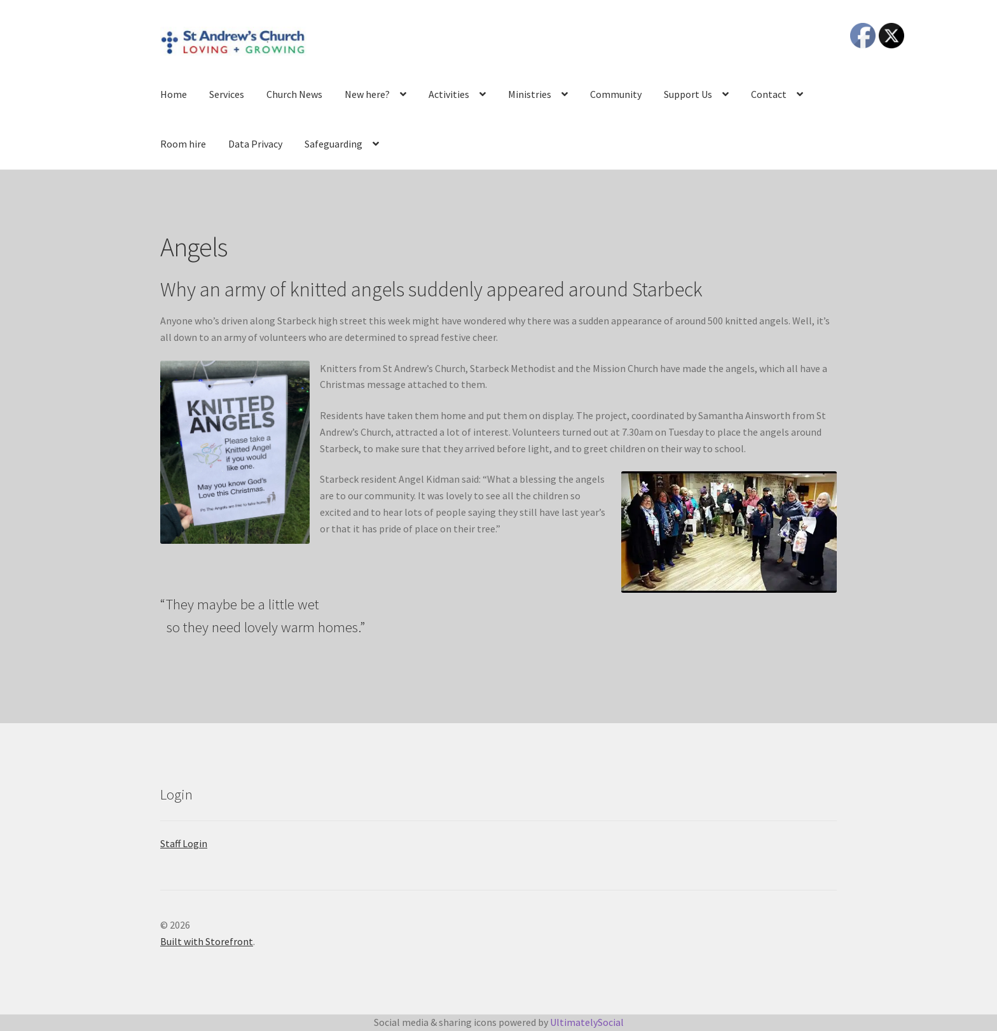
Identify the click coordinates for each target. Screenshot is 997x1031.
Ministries (529, 94)
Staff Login (183, 843)
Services (226, 94)
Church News (294, 94)
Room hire (183, 143)
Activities (449, 94)
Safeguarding (333, 143)
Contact (769, 94)
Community (616, 94)
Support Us (688, 94)
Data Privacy (255, 143)
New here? (367, 94)
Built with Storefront (206, 941)
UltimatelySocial (587, 1022)
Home (173, 94)
